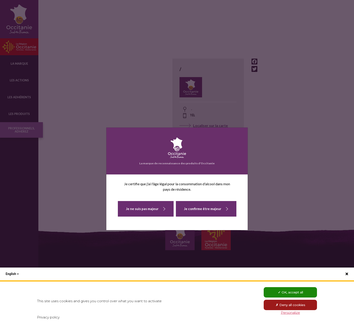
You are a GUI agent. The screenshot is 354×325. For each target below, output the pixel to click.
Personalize (290, 312)
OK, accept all (290, 292)
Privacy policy (48, 317)
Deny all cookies (290, 305)
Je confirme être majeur (202, 209)
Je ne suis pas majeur (142, 209)
